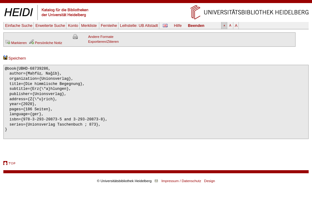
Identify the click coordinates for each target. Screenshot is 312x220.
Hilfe (178, 25)
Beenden (196, 25)
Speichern (14, 58)
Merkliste (89, 25)
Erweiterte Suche (50, 25)
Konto (73, 25)
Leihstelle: (139, 25)
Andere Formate (100, 36)
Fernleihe (109, 25)
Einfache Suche (19, 25)
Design (209, 181)
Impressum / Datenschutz (181, 181)
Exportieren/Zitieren (103, 41)
